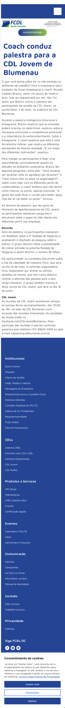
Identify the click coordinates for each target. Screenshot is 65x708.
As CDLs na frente (15, 572)
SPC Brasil (10, 489)
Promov (9, 505)
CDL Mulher (11, 469)
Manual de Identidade (17, 584)
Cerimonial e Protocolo (17, 542)
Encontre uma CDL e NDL (19, 453)
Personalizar (32, 692)
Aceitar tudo (33, 684)
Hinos (8, 536)
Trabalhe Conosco (15, 609)
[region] (32, 680)
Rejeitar (32, 700)
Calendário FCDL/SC (16, 531)
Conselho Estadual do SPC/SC (21, 405)
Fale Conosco (12, 603)
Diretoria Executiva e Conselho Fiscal (25, 394)
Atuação (9, 371)
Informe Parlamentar (16, 427)
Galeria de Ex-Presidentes (19, 410)
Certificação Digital (15, 511)
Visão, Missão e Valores (18, 383)
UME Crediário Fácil (15, 500)
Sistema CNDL (13, 447)
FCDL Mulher (12, 422)
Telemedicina (12, 494)
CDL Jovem (11, 464)
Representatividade (16, 416)
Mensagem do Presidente (19, 388)
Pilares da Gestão (14, 377)
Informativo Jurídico (16, 578)
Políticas (9, 628)
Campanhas (11, 567)
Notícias (9, 561)
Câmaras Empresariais (17, 458)
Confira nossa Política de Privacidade (39, 676)
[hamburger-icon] (58, 11)
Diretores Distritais (15, 399)
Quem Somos (12, 366)
